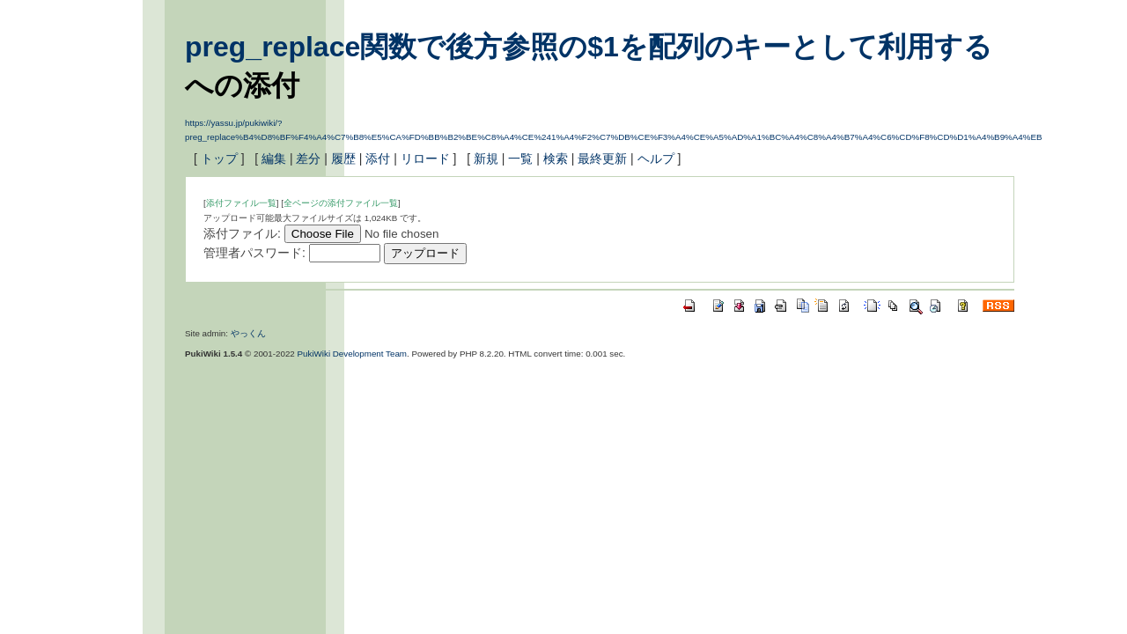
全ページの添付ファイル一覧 (341, 203)
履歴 (343, 158)
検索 (555, 158)
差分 (308, 158)
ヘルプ (655, 158)
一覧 (520, 158)
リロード (425, 158)
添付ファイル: (242, 233)
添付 (377, 158)
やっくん (248, 333)
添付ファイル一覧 (241, 203)
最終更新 (602, 158)
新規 (486, 158)
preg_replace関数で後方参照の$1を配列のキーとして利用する (588, 47)
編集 (273, 158)
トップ (219, 158)
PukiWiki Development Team (353, 353)
